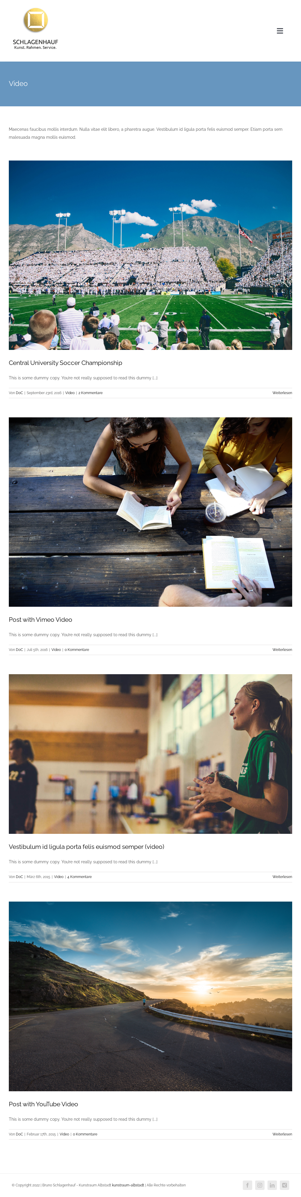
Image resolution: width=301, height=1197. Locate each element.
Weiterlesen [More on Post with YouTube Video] (282, 1134)
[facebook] (247, 1185)
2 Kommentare (90, 393)
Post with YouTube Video (43, 1104)
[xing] (284, 1185)
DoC (19, 393)
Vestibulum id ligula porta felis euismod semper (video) (86, 846)
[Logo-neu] (35, 6)
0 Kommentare (77, 650)
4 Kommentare (79, 877)
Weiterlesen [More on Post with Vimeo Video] (282, 650)
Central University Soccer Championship (65, 362)
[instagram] (260, 1185)
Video (70, 393)
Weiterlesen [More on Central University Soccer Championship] (282, 393)
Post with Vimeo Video (40, 619)
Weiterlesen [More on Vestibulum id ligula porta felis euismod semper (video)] (282, 877)
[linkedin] (272, 1185)
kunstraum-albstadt (128, 1185)
